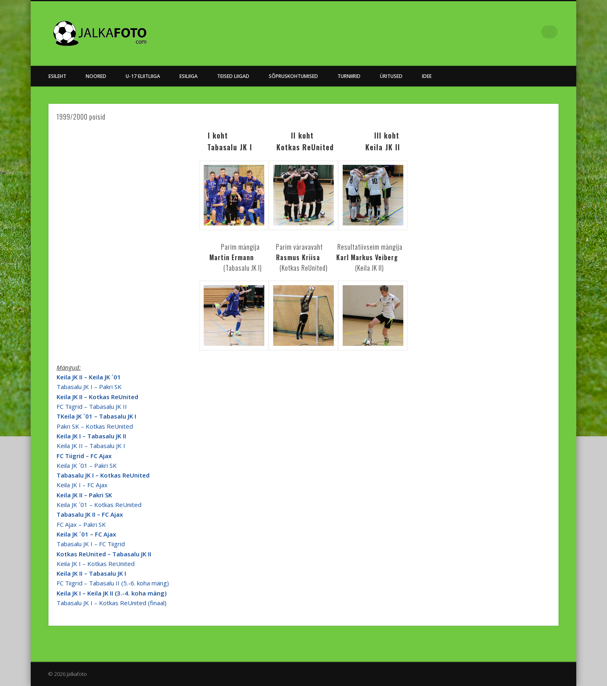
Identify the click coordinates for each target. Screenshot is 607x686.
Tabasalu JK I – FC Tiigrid (91, 544)
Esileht (57, 76)
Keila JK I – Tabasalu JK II (91, 436)
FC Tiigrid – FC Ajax (84, 456)
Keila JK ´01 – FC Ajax (86, 534)
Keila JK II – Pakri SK (84, 495)
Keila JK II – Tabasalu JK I (91, 446)
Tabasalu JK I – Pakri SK (89, 387)
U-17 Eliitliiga (143, 76)
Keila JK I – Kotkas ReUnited (96, 564)
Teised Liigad (233, 76)
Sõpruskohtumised (293, 76)
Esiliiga (188, 76)
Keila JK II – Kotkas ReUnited (97, 397)
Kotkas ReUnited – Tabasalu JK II (104, 554)
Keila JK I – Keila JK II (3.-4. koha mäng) (112, 593)
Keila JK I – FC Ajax (82, 485)
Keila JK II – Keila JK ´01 (89, 377)
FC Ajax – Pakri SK (81, 524)
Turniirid (348, 76)
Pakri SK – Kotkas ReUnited (95, 426)
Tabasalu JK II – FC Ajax (90, 514)
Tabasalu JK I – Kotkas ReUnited (103, 475)
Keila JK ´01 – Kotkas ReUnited (99, 505)
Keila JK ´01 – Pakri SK (87, 465)
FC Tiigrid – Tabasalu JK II (92, 406)
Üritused (391, 76)
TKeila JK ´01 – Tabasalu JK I (96, 416)
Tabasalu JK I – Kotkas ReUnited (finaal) (112, 603)
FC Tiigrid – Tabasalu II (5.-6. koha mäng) (113, 583)
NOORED (96, 76)
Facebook (534, 31)
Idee (427, 76)
